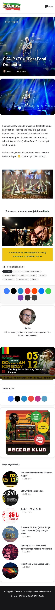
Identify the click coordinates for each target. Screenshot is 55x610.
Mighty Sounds (10, 275)
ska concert (9, 279)
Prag (22, 275)
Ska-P (34, 279)
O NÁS (14, 596)
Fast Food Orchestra (32, 271)
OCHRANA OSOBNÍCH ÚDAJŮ (31, 596)
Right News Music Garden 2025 (35, 564)
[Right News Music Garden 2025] (10, 570)
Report (15, 22)
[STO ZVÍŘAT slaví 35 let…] (10, 497)
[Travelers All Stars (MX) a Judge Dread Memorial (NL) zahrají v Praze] (10, 534)
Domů (6, 22)
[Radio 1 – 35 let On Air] (10, 516)
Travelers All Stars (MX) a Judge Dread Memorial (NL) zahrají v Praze (35, 530)
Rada (46, 211)
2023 (17, 271)
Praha (42, 275)
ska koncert (22, 279)
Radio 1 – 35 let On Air (31, 509)
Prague (32, 275)
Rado (9, 71)
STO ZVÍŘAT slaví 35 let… (32, 491)
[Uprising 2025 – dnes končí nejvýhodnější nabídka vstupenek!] (10, 552)
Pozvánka (14, 361)
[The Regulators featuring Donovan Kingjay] (10, 479)
